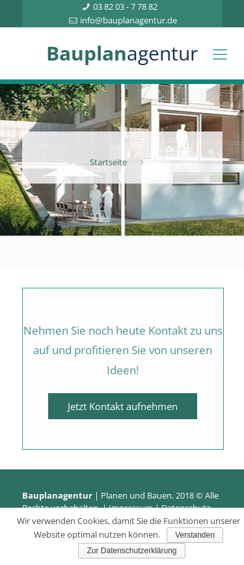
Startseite (108, 162)
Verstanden (195, 535)
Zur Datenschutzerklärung (131, 550)
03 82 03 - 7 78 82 (125, 6)
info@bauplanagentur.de (128, 20)
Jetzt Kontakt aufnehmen (123, 406)
